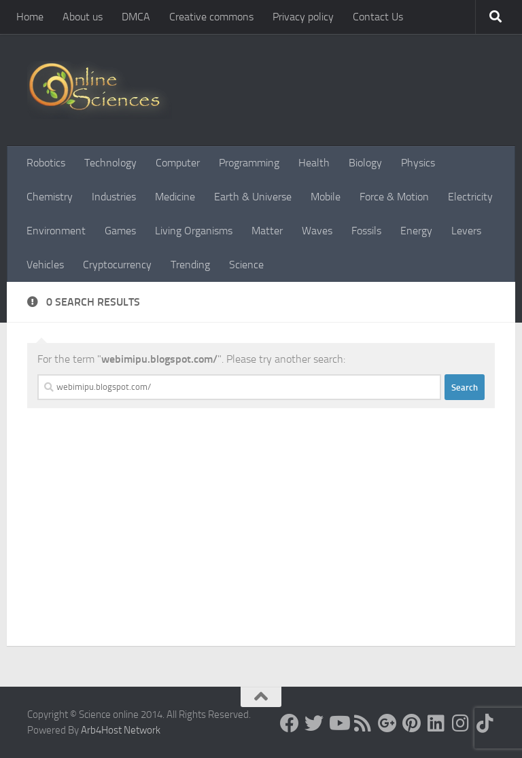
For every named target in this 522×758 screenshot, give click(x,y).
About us (83, 16)
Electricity (470, 196)
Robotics (46, 162)
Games (120, 230)
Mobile (326, 196)
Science (246, 264)
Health (314, 162)
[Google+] (387, 723)
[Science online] (289, 723)
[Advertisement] (261, 544)
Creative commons (211, 16)
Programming (249, 162)
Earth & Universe (253, 196)
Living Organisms (193, 230)
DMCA (136, 16)
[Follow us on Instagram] (460, 723)
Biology (365, 162)
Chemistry (50, 196)
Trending (190, 264)
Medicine (175, 196)
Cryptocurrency (117, 264)
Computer (178, 162)
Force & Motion (394, 196)
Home (30, 16)
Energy (416, 230)
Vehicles (45, 264)
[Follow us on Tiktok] (485, 723)
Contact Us (378, 16)
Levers (466, 230)
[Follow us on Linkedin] (436, 723)
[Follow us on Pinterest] (411, 723)
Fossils (366, 230)
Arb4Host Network (120, 730)
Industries (114, 196)
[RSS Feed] (362, 723)
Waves (317, 230)
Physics (418, 162)
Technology (110, 162)
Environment (56, 230)
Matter (267, 230)
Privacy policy (303, 16)
